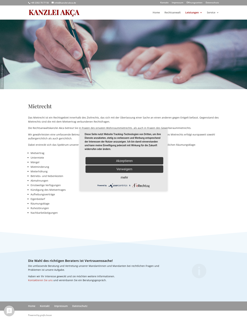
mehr (124, 177)
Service (211, 12)
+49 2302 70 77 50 (40, 2)
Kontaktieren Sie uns (40, 280)
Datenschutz (212, 3)
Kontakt (164, 3)
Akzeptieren (124, 161)
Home (156, 12)
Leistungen (192, 12)
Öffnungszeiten (194, 3)
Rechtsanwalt (172, 12)
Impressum (177, 3)
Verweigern (124, 169)
